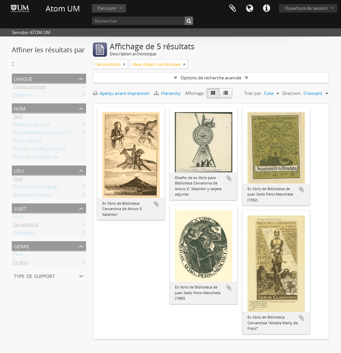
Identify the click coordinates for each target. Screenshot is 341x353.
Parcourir (107, 8)
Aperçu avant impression (121, 93)
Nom (20, 107)
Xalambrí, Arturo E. (32, 126)
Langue (249, 8)
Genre (21, 245)
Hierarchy (168, 93)
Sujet (20, 207)
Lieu (19, 170)
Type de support (34, 275)
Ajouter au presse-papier (156, 204)
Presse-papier (232, 8)
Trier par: (253, 93)
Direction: (291, 93)
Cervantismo (26, 226)
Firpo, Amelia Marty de (35, 158)
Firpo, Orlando (27, 142)
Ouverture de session (306, 8)
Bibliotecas (24, 234)
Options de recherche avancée (211, 78)
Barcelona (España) (32, 196)
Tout (18, 118)
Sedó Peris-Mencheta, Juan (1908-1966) (51, 134)
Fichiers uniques (29, 88)
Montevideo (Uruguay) (36, 188)
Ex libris (20, 263)
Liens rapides (266, 8)
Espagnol (22, 96)
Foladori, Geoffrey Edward (39, 150)
